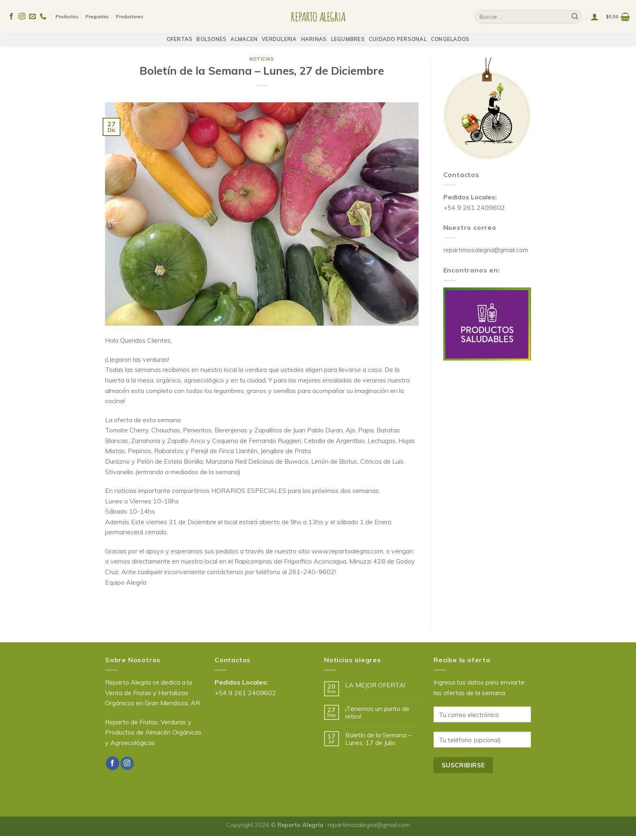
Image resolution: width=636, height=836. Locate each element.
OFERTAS (180, 35)
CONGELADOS (450, 35)
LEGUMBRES (348, 35)
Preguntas (97, 14)
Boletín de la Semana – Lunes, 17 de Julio (378, 739)
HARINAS (314, 35)
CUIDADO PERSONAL (398, 35)
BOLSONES (211, 35)
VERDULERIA (279, 35)
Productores (129, 14)
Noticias (261, 59)
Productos (67, 14)
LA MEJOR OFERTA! (375, 685)
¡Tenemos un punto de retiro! (377, 712)
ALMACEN (244, 35)
